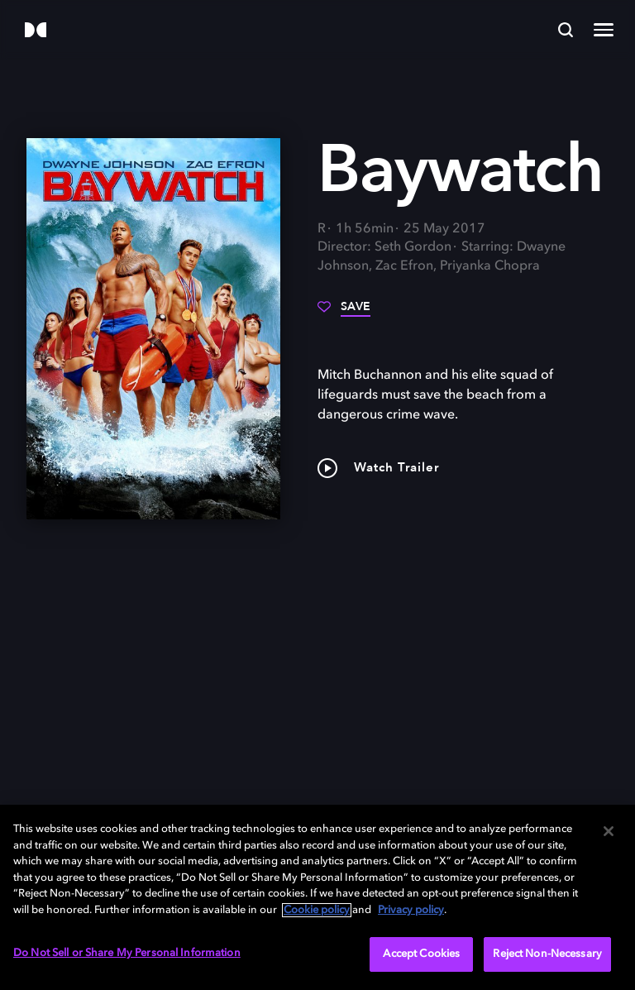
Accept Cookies (421, 954)
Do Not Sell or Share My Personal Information (127, 953)
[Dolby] (35, 31)
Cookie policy (317, 910)
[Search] (565, 30)
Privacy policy (411, 910)
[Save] (344, 312)
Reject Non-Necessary (547, 954)
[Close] (608, 831)
